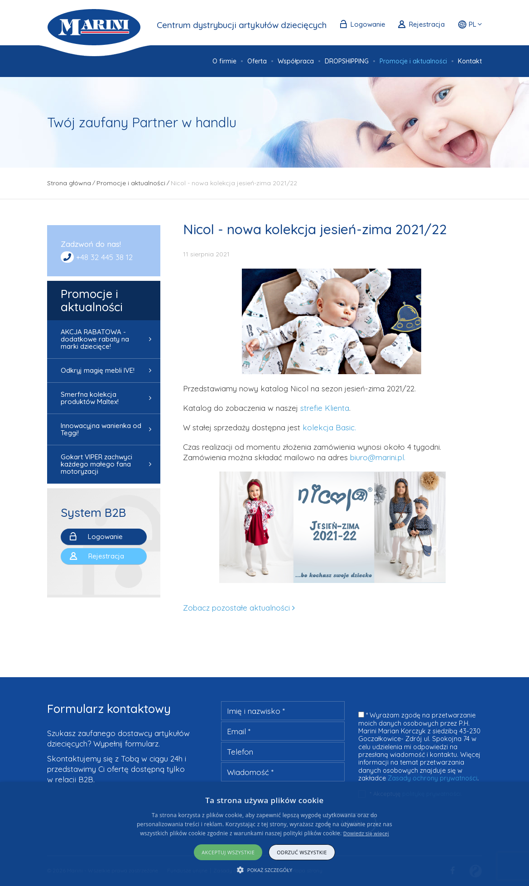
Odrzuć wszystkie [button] (302, 852)
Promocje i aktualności (92, 300)
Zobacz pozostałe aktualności (236, 607)
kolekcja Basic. (330, 427)
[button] (265, 870)
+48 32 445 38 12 (104, 257)
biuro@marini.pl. (377, 457)
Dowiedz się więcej (366, 833)
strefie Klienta (324, 408)
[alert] (264, 834)
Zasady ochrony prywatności (432, 778)
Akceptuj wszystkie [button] (228, 852)
